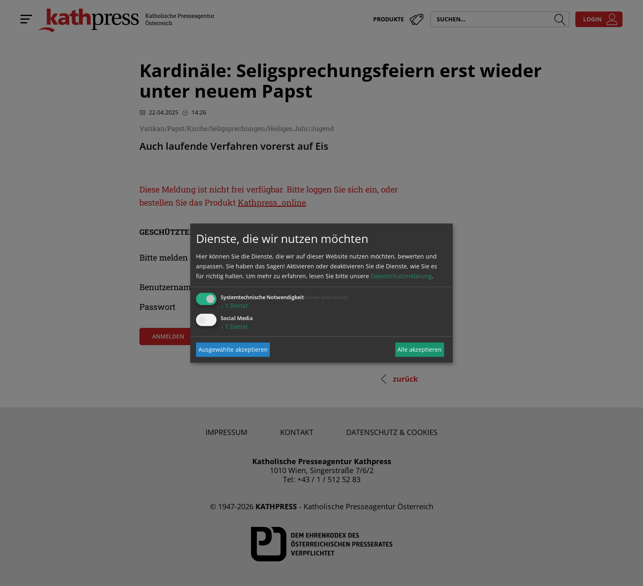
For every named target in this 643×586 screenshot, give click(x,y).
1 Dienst (234, 305)
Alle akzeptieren (419, 349)
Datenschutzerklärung (401, 275)
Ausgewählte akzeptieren (233, 349)
